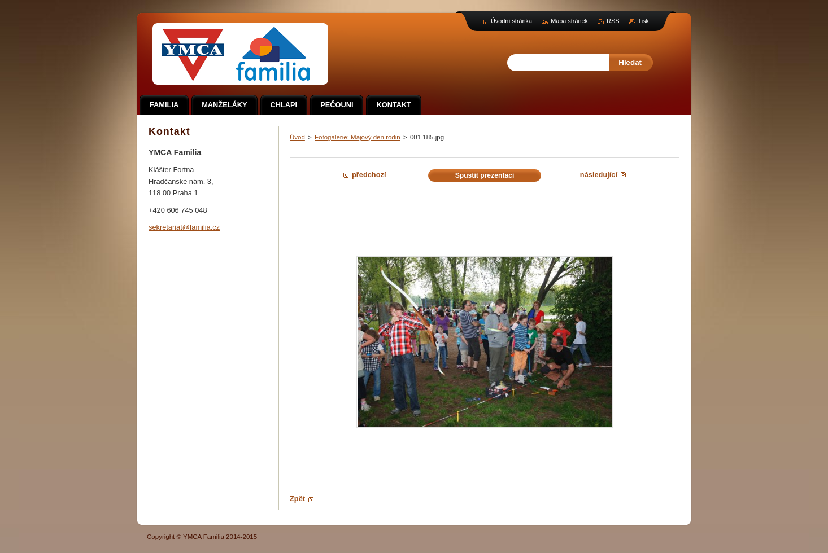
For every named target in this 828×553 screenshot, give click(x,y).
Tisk (643, 20)
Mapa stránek (569, 20)
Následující (598, 174)
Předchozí (369, 174)
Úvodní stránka (511, 20)
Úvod (297, 137)
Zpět (297, 498)
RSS (613, 20)
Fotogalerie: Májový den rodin (357, 137)
